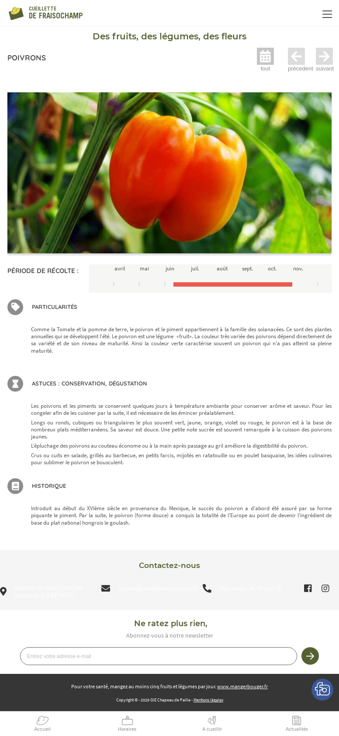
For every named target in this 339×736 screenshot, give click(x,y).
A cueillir (212, 729)
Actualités (297, 729)
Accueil (42, 729)
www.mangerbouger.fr (242, 686)
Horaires (127, 729)
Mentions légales (208, 700)
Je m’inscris (310, 656)
